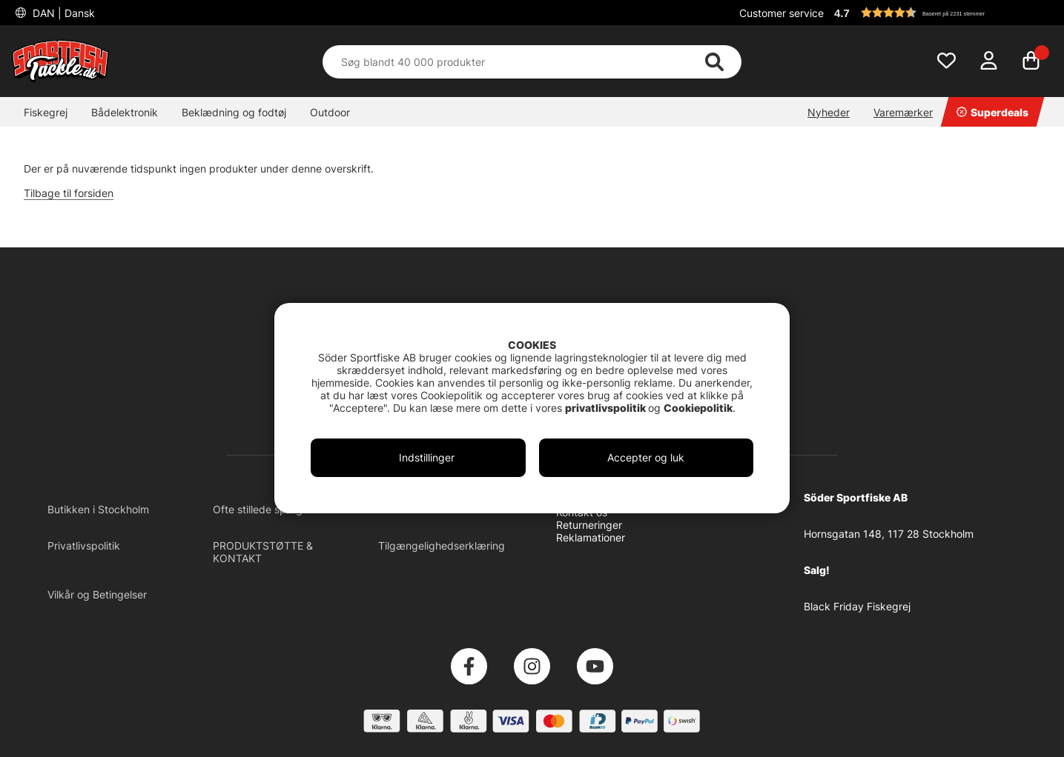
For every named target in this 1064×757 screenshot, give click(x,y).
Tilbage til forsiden (68, 193)
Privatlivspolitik (83, 545)
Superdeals (992, 112)
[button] (941, 12)
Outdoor (330, 112)
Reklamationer (590, 537)
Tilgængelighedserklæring (441, 545)
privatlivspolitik (606, 407)
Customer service (781, 13)
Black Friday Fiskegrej (857, 606)
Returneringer (589, 524)
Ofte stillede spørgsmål (269, 509)
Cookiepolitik (698, 407)
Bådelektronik (124, 112)
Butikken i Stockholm (98, 509)
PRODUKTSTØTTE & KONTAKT (263, 551)
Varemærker (903, 112)
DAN (62, 13)
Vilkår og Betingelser (97, 594)
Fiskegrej (45, 112)
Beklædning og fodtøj (234, 112)
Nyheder (828, 112)
